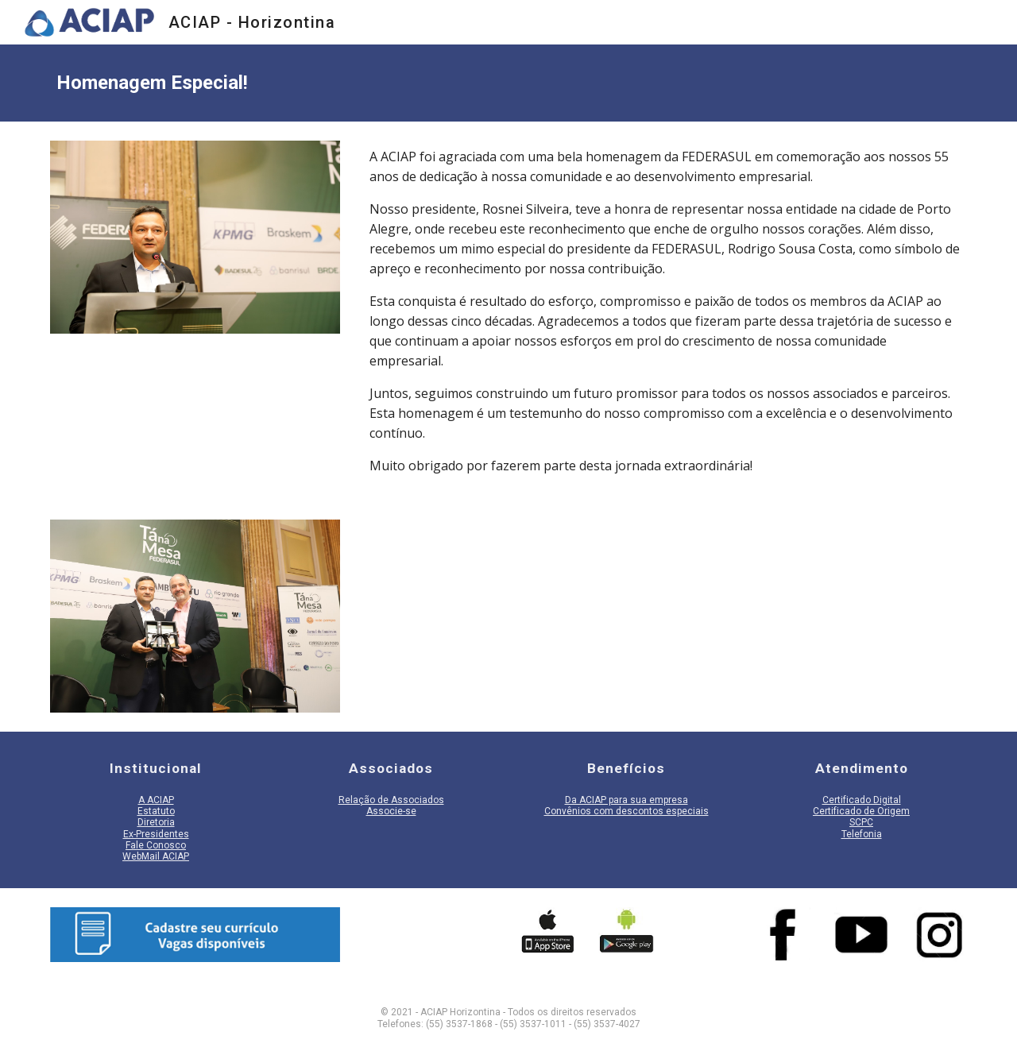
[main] (508, 83)
